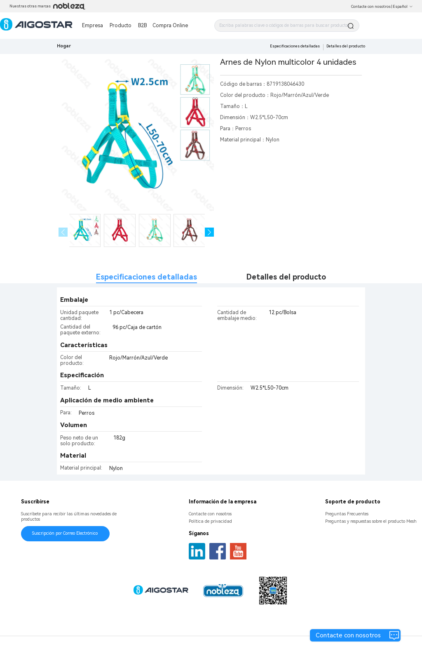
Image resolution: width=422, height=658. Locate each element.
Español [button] (403, 7)
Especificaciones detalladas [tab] (146, 277)
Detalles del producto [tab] (286, 277)
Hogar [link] (64, 46)
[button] (209, 232)
